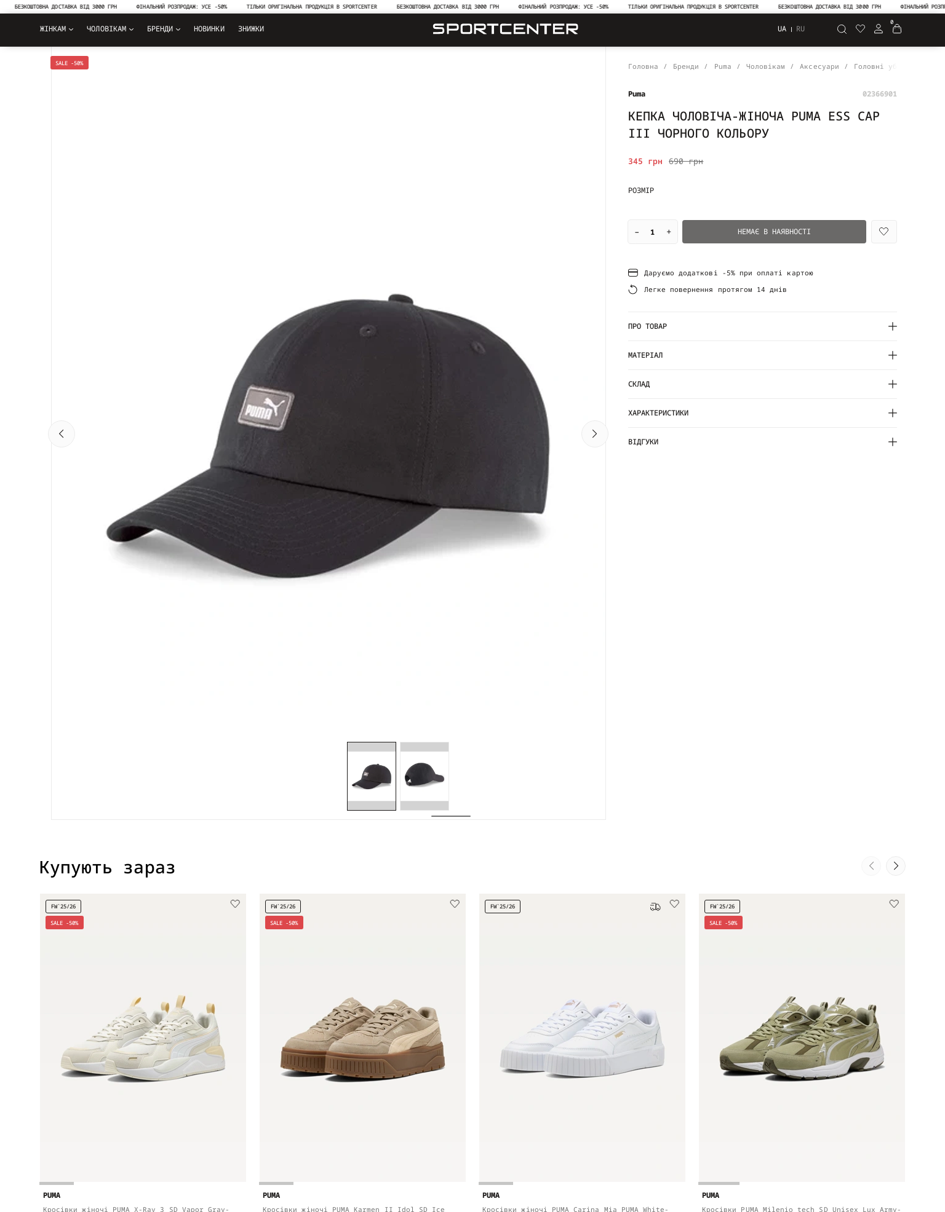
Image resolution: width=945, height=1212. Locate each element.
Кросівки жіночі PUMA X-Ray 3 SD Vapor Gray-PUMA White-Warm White (136, 850)
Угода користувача (241, 1071)
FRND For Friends (568, 1041)
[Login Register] (878, 29)
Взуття (52, 1071)
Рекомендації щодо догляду (423, 1115)
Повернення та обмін (410, 1056)
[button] (61, 245)
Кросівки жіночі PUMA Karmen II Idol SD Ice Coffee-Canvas (354, 850)
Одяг (48, 1041)
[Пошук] (842, 29)
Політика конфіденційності (258, 1056)
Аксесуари (59, 1085)
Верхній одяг (65, 1056)
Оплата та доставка (408, 1071)
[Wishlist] (884, 231)
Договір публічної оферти (256, 1085)
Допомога (386, 1100)
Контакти (386, 1041)
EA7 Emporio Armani (572, 1085)
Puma (542, 1071)
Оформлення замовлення (414, 1085)
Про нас (219, 1041)
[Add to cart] (228, 878)
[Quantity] (652, 231)
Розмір (641, 190)
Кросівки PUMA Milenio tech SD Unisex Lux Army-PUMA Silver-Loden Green (802, 852)
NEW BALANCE (557, 1056)
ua (782, 28)
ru (800, 29)
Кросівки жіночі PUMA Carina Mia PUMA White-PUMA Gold (575, 852)
